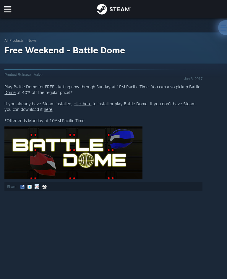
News (32, 40)
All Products (14, 40)
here (48, 109)
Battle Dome (25, 86)
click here (82, 103)
